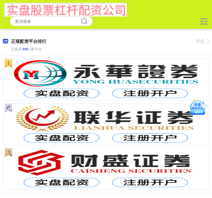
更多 (202, 41)
